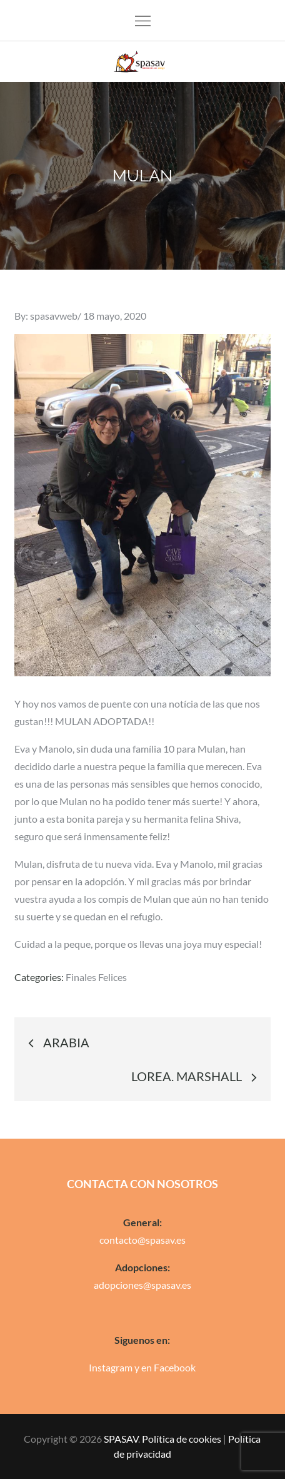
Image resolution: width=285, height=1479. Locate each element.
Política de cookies (181, 1439)
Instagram (110, 1367)
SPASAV (121, 1439)
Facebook (175, 1367)
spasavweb (54, 316)
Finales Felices (96, 977)
